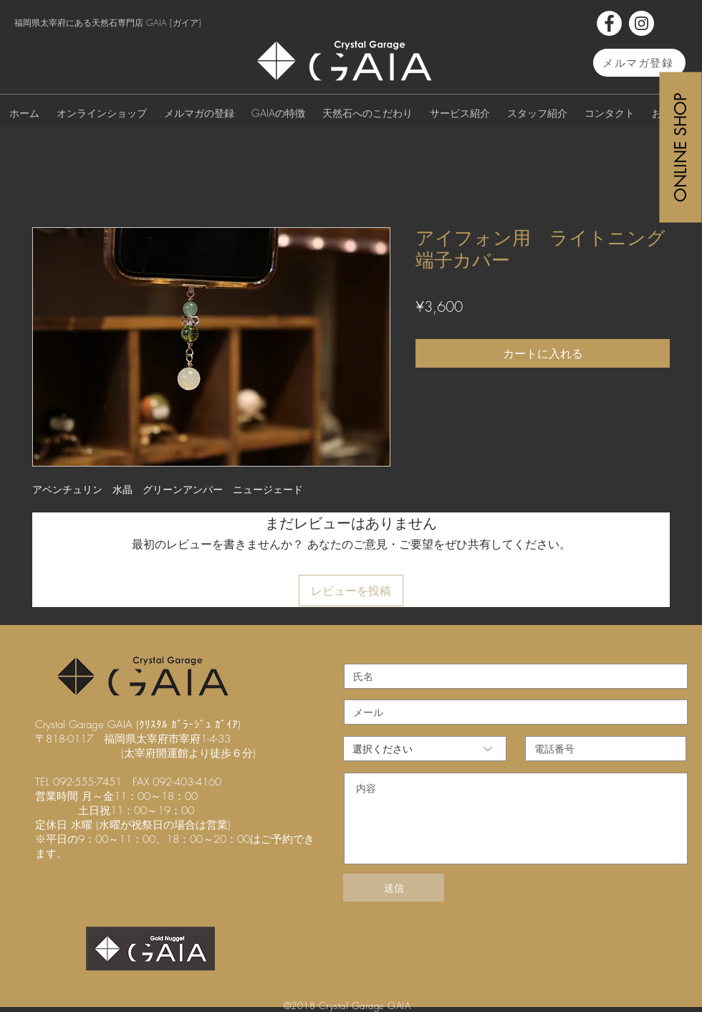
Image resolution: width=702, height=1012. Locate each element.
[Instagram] (641, 23)
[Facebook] (609, 23)
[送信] (393, 888)
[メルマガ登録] (639, 63)
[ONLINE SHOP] (681, 147)
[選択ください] (424, 748)
